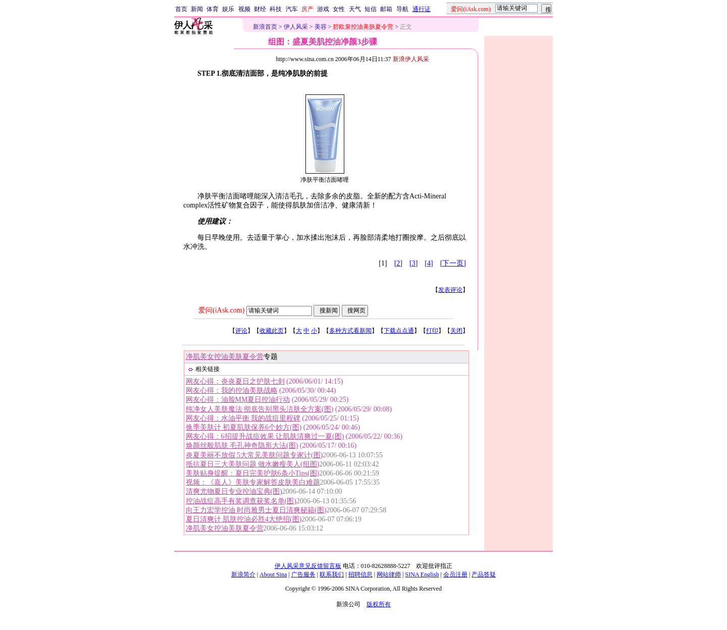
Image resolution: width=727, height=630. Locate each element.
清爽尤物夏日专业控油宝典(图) (234, 491)
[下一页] (453, 263)
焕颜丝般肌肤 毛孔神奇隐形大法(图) (242, 445)
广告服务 (303, 574)
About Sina (273, 574)
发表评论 (450, 289)
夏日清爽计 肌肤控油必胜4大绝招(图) (244, 519)
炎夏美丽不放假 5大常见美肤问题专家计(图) (254, 455)
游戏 (323, 9)
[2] (398, 263)
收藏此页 (271, 330)
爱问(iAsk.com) (221, 310)
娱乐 (228, 9)
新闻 (197, 9)
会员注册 (455, 574)
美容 (321, 26)
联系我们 (332, 574)
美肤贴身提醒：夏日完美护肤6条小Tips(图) (253, 473)
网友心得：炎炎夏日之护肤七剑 (235, 381)
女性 (339, 9)
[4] (429, 263)
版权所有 (379, 604)
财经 (260, 9)
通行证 (421, 9)
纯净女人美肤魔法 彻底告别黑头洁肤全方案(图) (260, 409)
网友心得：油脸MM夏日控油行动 (238, 399)
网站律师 (389, 574)
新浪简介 (243, 574)
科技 (276, 9)
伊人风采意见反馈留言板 (308, 565)
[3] (413, 263)
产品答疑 (484, 574)
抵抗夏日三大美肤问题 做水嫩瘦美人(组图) (253, 464)
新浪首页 (265, 26)
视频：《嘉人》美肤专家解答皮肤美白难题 (253, 482)
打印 (432, 330)
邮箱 (386, 9)
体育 (212, 9)
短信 (371, 9)
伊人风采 (296, 26)
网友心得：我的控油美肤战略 (232, 390)
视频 (244, 9)
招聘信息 (360, 574)
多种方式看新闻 (350, 330)
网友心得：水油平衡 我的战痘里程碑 (243, 418)
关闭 (456, 330)
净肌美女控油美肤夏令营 (225, 356)
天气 (355, 9)
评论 (241, 330)
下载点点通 (399, 330)
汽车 (292, 9)
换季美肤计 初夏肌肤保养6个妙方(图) (244, 427)
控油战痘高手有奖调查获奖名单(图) (241, 501)
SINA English (422, 574)
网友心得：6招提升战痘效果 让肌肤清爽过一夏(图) (265, 436)
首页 (181, 9)
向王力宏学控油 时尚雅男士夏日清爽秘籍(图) (256, 510)
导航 (402, 9)
